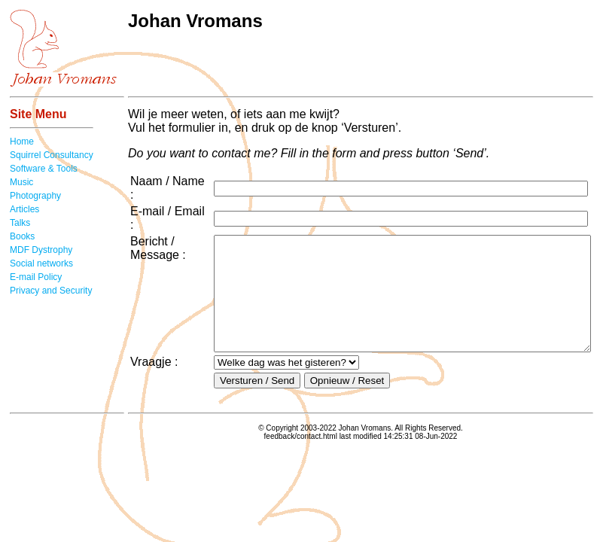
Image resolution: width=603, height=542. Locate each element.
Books (22, 236)
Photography (35, 195)
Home (22, 141)
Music (21, 182)
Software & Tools (44, 168)
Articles (24, 209)
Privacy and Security (51, 290)
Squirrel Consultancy (51, 155)
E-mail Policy (36, 277)
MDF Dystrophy (41, 250)
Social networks (41, 263)
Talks (20, 223)
